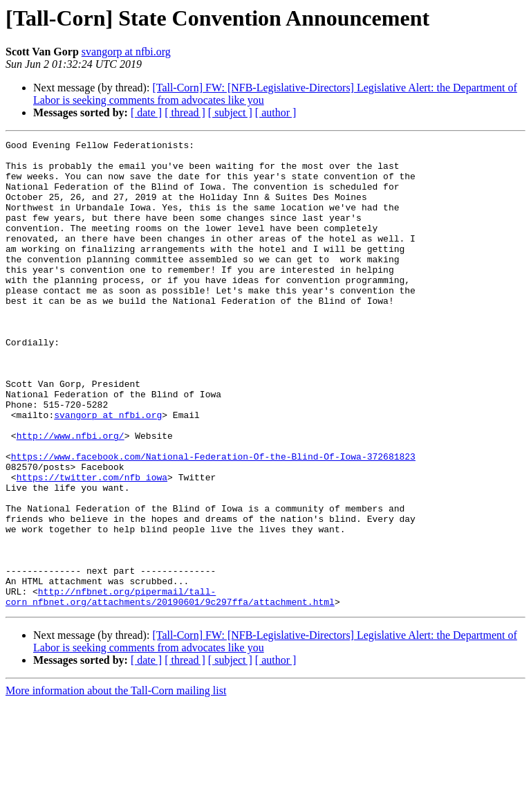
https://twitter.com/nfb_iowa (92, 545)
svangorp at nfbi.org (126, 51)
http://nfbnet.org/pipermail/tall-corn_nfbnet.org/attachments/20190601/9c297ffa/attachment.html (170, 688)
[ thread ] (185, 112)
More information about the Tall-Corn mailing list (116, 784)
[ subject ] (230, 112)
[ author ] (276, 112)
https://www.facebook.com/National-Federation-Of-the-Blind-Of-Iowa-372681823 (213, 520)
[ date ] (146, 112)
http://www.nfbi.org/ (70, 495)
